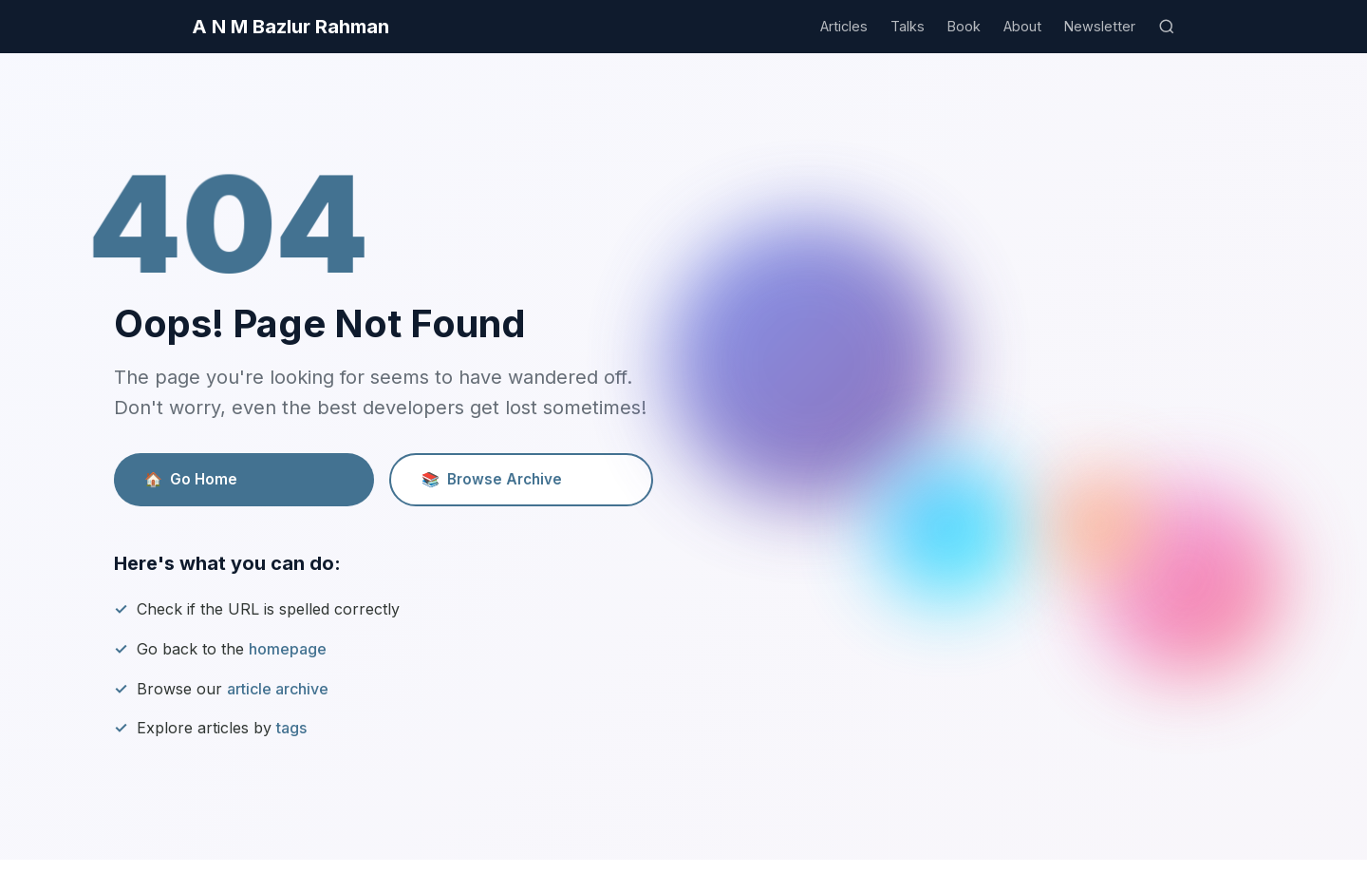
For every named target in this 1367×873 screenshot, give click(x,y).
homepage (288, 648)
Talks (907, 26)
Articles (844, 26)
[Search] (1166, 26)
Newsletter (1099, 26)
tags (291, 727)
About (1022, 26)
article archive (277, 688)
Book (964, 26)
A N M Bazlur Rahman (290, 26)
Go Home (190, 479)
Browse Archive (491, 479)
